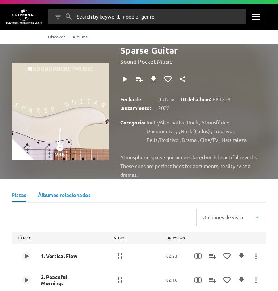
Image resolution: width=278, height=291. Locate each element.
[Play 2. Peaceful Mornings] (26, 280)
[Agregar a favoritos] (168, 79)
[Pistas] (19, 196)
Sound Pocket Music (146, 61)
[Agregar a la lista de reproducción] (139, 79)
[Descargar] (153, 79)
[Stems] (119, 256)
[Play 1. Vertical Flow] (26, 256)
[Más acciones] (256, 256)
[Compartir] (182, 79)
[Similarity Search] (198, 256)
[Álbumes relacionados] (64, 196)
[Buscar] (255, 17)
